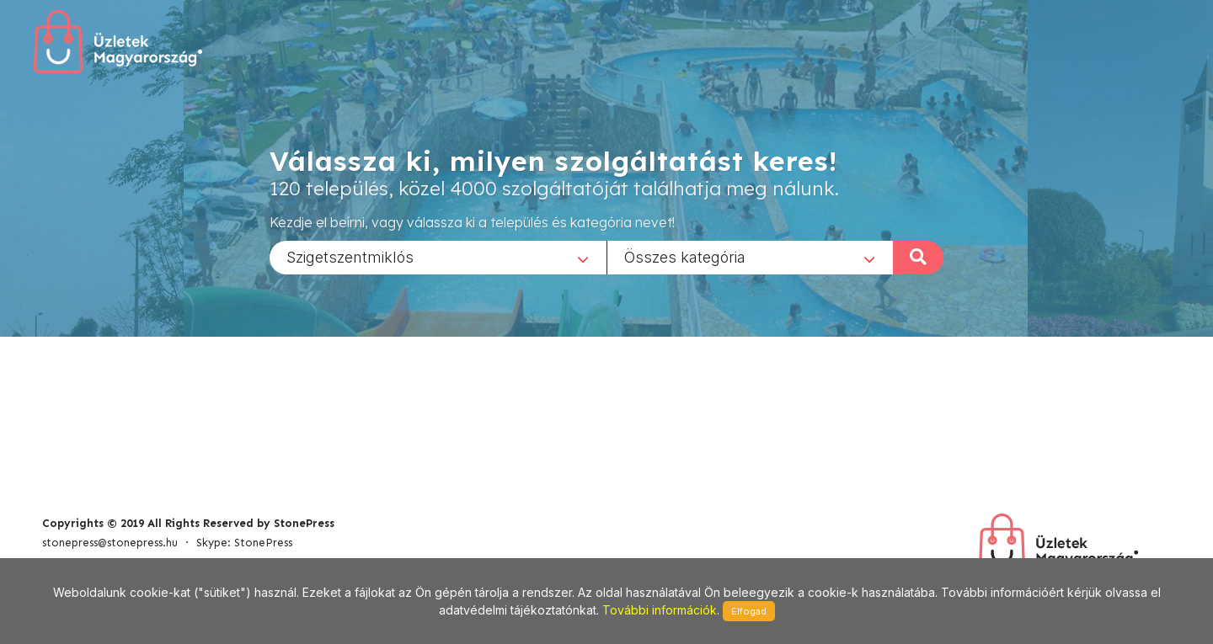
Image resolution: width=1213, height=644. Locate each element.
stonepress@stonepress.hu (110, 542)
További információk (659, 610)
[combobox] (438, 257)
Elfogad (749, 611)
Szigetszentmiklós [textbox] (350, 256)
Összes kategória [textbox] (684, 256)
